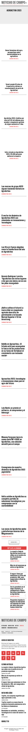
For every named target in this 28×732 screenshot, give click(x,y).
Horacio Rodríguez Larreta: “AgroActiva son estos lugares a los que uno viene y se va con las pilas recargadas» (13, 279)
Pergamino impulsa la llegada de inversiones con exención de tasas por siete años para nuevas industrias (17, 603)
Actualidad (4, 708)
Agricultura (4, 700)
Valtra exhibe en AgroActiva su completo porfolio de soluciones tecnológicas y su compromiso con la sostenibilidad (13, 501)
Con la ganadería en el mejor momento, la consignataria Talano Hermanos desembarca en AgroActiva (17, 590)
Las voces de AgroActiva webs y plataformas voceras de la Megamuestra (13, 531)
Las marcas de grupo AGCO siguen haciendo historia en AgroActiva (12, 188)
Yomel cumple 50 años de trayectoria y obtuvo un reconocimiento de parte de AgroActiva (14, 87)
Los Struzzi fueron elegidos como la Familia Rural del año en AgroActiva (13, 249)
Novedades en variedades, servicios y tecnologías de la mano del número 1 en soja (13, 713)
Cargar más (14, 542)
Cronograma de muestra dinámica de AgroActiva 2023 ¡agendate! (13, 469)
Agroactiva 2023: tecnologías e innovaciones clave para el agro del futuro (13, 381)
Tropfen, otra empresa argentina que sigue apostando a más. (12, 697)
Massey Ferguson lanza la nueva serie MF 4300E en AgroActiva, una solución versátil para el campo (12, 440)
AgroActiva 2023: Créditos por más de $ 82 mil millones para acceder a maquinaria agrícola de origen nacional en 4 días (14, 121)
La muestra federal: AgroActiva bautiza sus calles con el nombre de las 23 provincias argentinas (18, 555)
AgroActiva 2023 (14, 58)
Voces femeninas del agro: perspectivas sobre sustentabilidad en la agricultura (14, 53)
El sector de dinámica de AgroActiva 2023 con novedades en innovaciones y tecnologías (13, 219)
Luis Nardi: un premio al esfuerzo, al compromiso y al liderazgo (13, 410)
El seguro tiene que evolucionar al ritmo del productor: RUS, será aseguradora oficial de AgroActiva (18, 577)
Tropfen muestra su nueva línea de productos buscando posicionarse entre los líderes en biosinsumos (13, 704)
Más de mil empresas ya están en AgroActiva (18, 566)
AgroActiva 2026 (15, 561)
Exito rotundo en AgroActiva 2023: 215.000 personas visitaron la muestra (14, 154)
